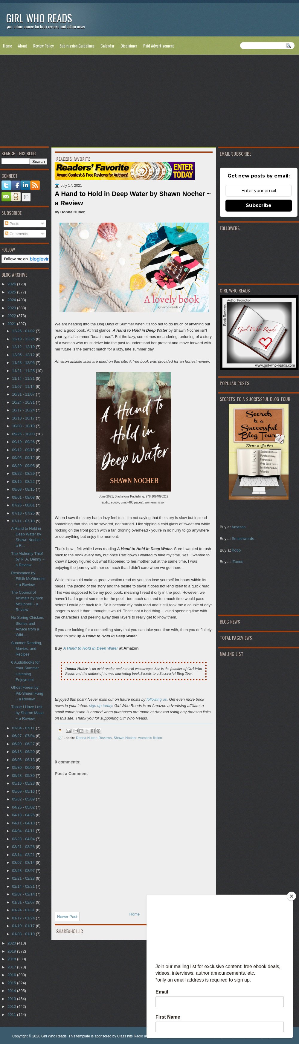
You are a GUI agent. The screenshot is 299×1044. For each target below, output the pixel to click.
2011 (12, 1014)
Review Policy (43, 45)
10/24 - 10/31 (24, 402)
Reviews (105, 738)
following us (157, 699)
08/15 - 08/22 (24, 481)
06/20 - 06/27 (24, 744)
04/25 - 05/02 (24, 807)
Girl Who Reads (39, 17)
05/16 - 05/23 (24, 783)
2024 (12, 300)
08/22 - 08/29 (24, 473)
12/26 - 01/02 (24, 331)
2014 (12, 990)
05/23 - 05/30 (24, 775)
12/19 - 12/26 (24, 339)
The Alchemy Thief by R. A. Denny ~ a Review (28, 559)
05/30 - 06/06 (24, 767)
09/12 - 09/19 (24, 450)
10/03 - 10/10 (24, 426)
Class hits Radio (130, 1036)
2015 (12, 983)
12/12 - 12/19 (24, 347)
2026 (12, 284)
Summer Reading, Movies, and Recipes (26, 649)
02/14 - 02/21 (24, 886)
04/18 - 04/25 (24, 815)
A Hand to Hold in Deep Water (90, 648)
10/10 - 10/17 (24, 418)
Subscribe (258, 205)
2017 (12, 967)
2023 (12, 308)
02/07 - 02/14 (24, 894)
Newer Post (67, 916)
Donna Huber (86, 738)
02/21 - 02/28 (24, 878)
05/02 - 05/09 (24, 799)
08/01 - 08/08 (24, 497)
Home (7, 45)
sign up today (100, 705)
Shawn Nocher (125, 738)
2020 (12, 943)
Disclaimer (128, 45)
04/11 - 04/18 (24, 823)
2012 (12, 1006)
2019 (12, 951)
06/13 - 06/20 (24, 751)
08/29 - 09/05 (24, 465)
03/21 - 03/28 (24, 846)
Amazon (238, 527)
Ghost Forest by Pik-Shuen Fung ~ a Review (27, 693)
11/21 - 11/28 (24, 370)
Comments (16, 234)
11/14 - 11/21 (24, 378)
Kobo (236, 550)
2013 (12, 998)
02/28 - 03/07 (24, 870)
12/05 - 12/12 (24, 355)
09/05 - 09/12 (24, 457)
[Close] (291, 896)
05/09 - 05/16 (24, 791)
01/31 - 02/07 (24, 902)
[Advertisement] (149, 102)
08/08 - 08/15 (24, 489)
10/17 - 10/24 (24, 410)
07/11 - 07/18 (24, 521)
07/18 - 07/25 (24, 513)
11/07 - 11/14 (24, 386)
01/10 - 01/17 (24, 926)
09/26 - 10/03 (24, 434)
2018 (12, 959)
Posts (12, 223)
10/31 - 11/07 (24, 394)
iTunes (237, 561)
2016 (12, 975)
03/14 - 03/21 (24, 854)
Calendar (107, 45)
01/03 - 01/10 (24, 934)
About (22, 45)
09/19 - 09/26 (24, 442)
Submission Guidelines (77, 45)
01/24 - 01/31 (24, 910)
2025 (12, 292)
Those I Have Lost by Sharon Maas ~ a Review (27, 713)
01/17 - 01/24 (24, 918)
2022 (12, 315)
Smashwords (243, 538)
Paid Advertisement (158, 45)
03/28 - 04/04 (24, 839)
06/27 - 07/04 (24, 736)
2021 (12, 324)
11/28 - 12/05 (24, 362)
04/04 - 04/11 (24, 831)
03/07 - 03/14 (24, 862)
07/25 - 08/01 (24, 505)
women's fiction (150, 738)
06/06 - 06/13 (24, 759)
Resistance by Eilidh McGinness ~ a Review (28, 579)
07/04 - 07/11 (24, 728)
